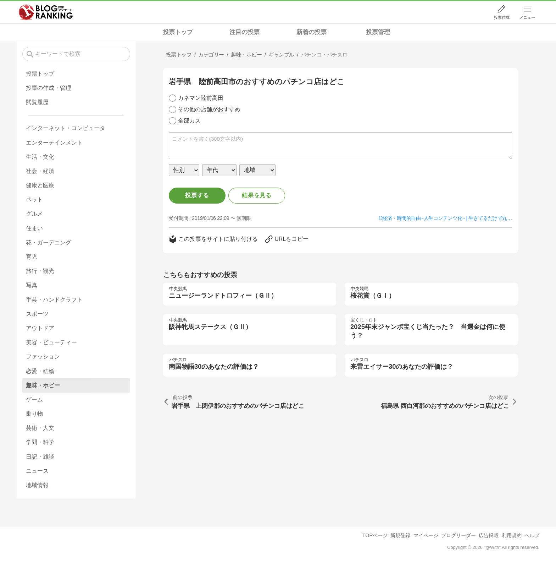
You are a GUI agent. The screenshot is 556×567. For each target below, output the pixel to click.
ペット (34, 199)
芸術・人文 (40, 428)
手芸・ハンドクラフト (54, 300)
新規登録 (400, 535)
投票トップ (178, 32)
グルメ (34, 214)
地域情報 (37, 485)
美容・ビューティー (51, 342)
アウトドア (40, 328)
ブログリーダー (458, 535)
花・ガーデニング (48, 242)
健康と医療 (40, 185)
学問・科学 (40, 442)
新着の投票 (311, 32)
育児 (31, 257)
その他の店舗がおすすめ (209, 109)
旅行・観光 (40, 271)
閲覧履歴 (37, 102)
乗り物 (34, 414)
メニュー (527, 17)
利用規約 (512, 535)
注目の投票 (244, 32)
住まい (34, 228)
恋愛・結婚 (40, 371)
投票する (197, 195)
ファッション (43, 356)
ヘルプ (531, 535)
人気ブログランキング (46, 12)
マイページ (425, 535)
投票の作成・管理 (48, 88)
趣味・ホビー (43, 385)
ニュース (37, 471)
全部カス (189, 121)
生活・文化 (40, 157)
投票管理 (378, 32)
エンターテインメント (54, 143)
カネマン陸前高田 (200, 98)
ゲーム (34, 399)
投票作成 (502, 17)
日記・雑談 (40, 457)
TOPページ (375, 535)
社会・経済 (40, 171)
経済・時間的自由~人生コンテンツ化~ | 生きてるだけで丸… (447, 218)
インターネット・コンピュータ (65, 128)
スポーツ (37, 314)
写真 (31, 285)
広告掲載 (489, 535)
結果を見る (257, 195)
